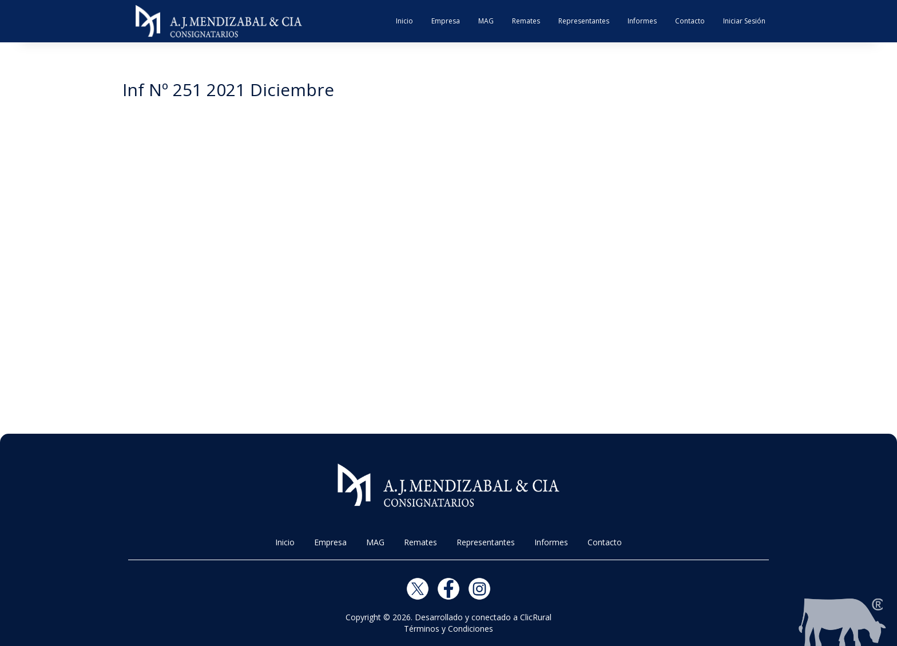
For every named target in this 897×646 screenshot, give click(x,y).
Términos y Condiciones (448, 628)
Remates (526, 21)
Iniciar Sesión (744, 21)
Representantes (583, 21)
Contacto (690, 21)
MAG (486, 21)
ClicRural (535, 617)
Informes (642, 21)
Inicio (404, 21)
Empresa (445, 21)
